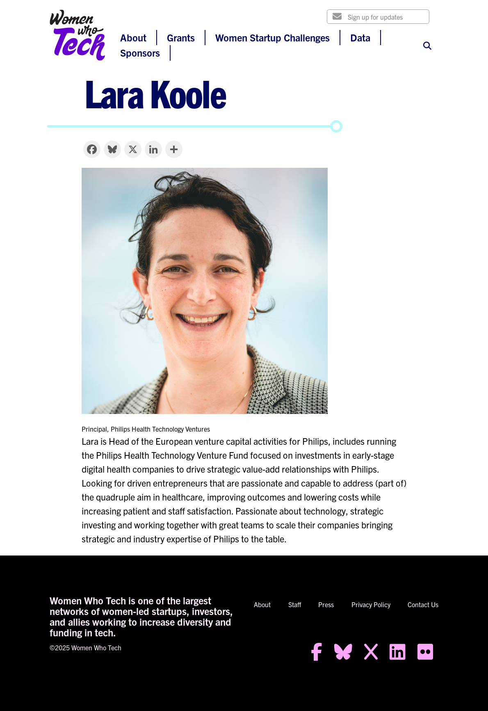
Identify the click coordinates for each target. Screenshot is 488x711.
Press (326, 604)
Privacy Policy (370, 604)
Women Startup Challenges (272, 37)
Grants (181, 37)
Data (360, 37)
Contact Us (423, 604)
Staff (294, 604)
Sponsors (140, 52)
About (133, 37)
